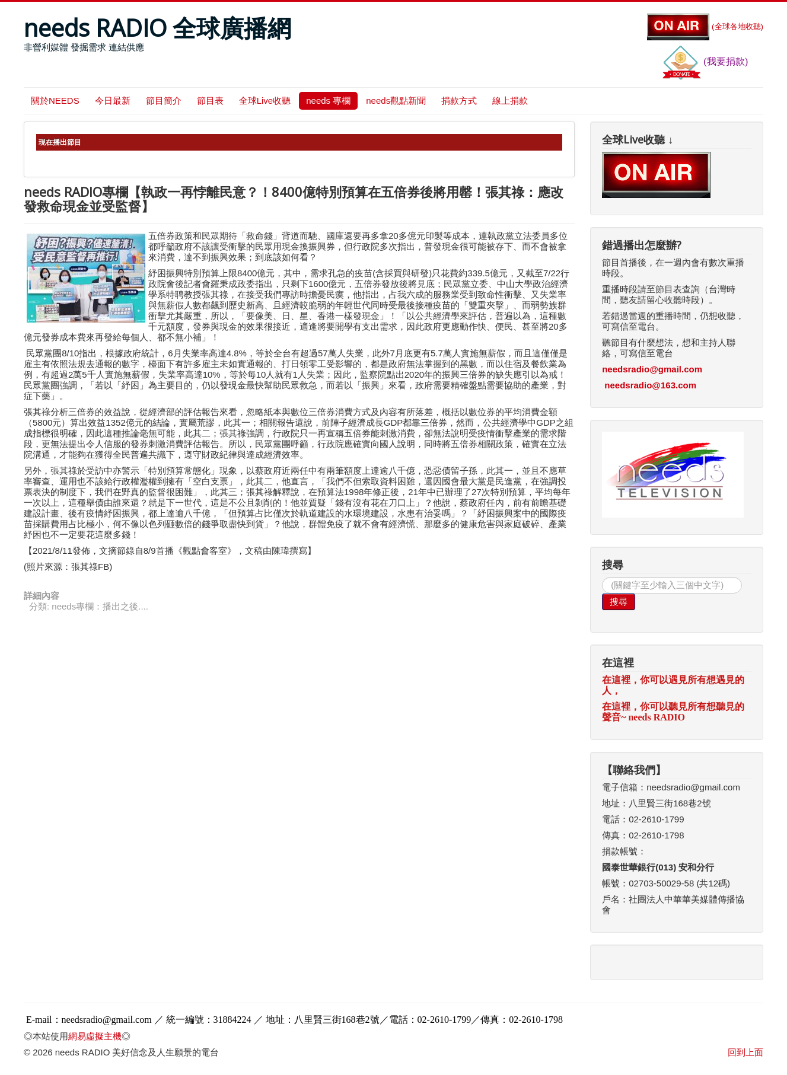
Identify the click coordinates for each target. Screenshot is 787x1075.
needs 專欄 (328, 100)
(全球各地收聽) (705, 26)
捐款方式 (459, 100)
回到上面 (745, 1052)
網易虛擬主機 (95, 1036)
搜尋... (602, 577)
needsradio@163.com (650, 385)
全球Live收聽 (265, 100)
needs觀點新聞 (396, 100)
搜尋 (618, 601)
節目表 (210, 100)
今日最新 (112, 100)
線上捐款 (510, 100)
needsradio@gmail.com (652, 369)
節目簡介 (163, 100)
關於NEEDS (55, 100)
